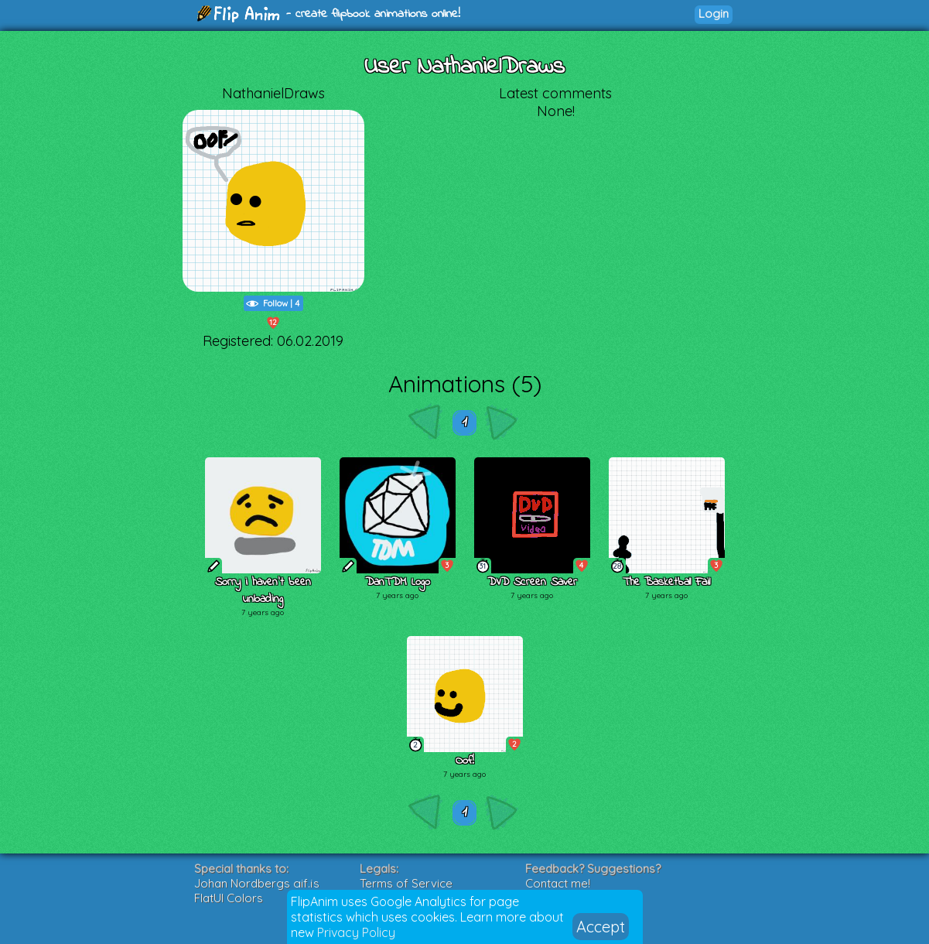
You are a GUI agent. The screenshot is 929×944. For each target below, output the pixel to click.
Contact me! (557, 883)
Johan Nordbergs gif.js (256, 883)
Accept (600, 926)
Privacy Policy (356, 932)
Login (713, 13)
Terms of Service (406, 883)
